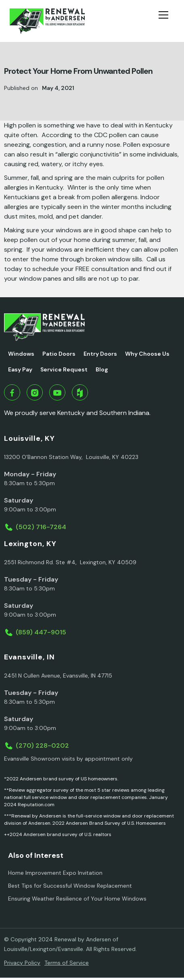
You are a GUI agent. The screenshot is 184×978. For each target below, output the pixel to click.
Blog (102, 369)
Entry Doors (100, 353)
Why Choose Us (147, 353)
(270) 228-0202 (42, 745)
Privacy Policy (22, 962)
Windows (21, 353)
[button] (167, 21)
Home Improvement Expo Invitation (55, 872)
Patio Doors (58, 353)
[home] (47, 21)
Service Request (64, 369)
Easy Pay (20, 369)
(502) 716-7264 (41, 527)
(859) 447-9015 (41, 632)
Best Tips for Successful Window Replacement (70, 885)
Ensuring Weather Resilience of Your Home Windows (77, 898)
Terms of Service (66, 962)
